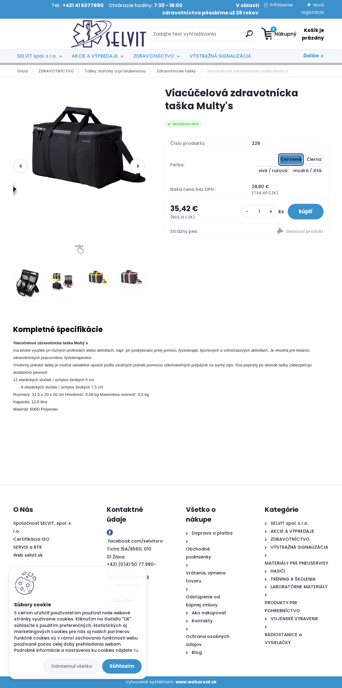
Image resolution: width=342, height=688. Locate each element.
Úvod (22, 71)
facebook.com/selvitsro (135, 541)
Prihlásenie (281, 5)
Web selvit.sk (28, 555)
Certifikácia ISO (31, 539)
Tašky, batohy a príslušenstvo (115, 71)
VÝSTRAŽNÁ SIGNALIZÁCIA (220, 56)
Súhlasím (122, 666)
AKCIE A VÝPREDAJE (95, 56)
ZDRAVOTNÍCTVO (153, 56)
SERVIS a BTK (27, 547)
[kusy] (256, 212)
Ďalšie (311, 55)
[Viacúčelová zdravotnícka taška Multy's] (84, 148)
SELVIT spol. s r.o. (36, 56)
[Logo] (50, 34)
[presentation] (21, 165)
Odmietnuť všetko (71, 666)
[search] (209, 36)
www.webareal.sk (196, 682)
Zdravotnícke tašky (176, 71)
